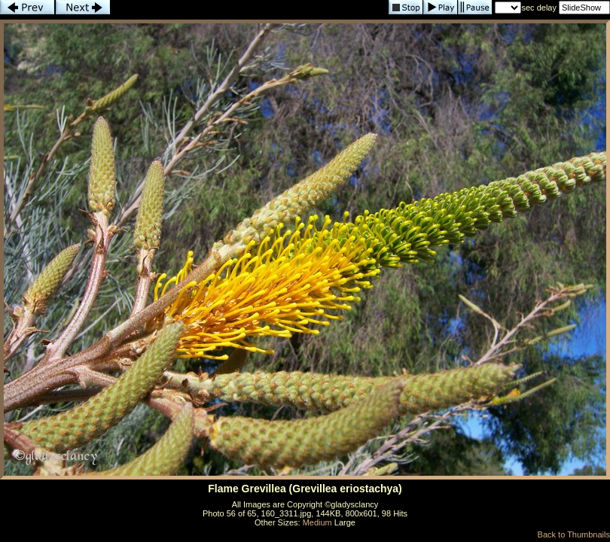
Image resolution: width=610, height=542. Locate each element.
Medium (317, 522)
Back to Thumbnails (574, 534)
